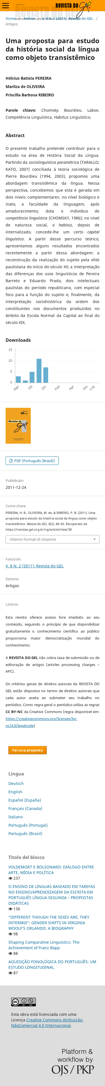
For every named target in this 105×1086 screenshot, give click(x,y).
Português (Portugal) (28, 825)
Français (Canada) (25, 808)
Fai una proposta (27, 750)
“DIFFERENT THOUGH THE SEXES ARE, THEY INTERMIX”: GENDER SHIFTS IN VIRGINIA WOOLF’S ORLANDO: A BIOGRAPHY (48, 922)
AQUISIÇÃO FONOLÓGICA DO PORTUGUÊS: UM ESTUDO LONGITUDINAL (52, 964)
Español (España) (24, 800)
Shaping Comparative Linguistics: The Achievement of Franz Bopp (44, 944)
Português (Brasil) (25, 833)
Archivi (29, 18)
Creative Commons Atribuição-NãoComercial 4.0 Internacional (47, 1022)
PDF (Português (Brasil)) (34, 460)
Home (11, 18)
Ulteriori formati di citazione (33, 539)
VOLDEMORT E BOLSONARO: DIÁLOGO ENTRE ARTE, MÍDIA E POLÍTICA (51, 869)
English (15, 791)
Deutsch (16, 783)
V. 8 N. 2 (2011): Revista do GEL (67, 18)
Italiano (15, 816)
